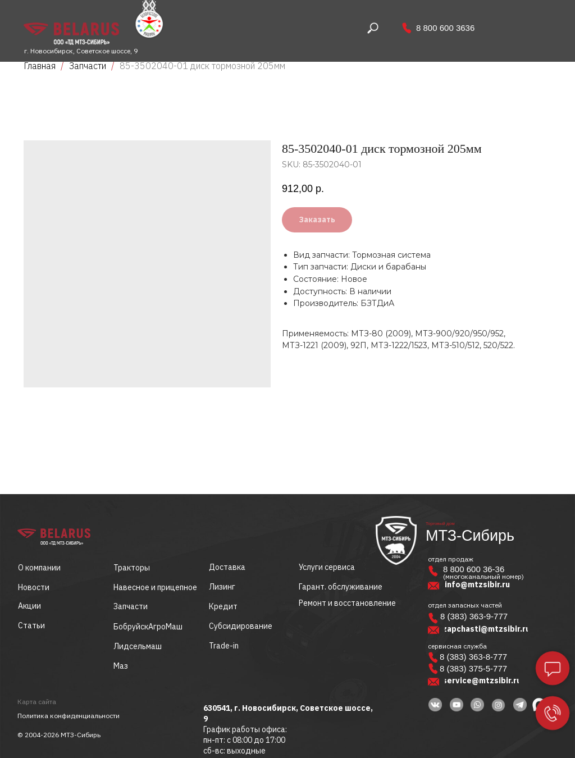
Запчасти (87, 65)
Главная (40, 65)
